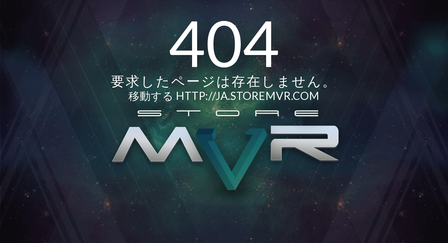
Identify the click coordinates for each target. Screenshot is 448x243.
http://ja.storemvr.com (248, 95)
